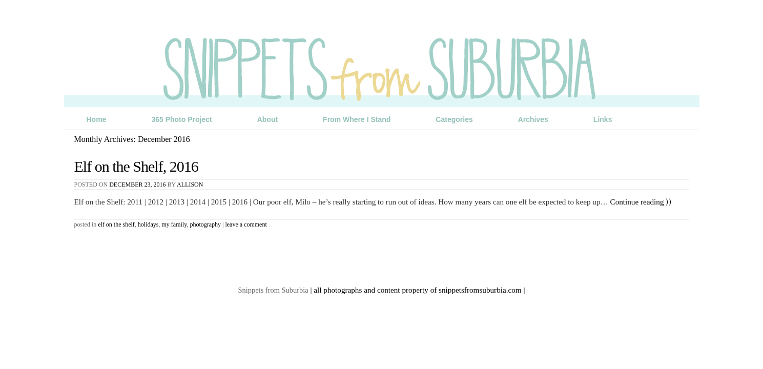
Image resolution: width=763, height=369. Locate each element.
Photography (205, 224)
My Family (174, 224)
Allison (190, 184)
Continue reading (641, 201)
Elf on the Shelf (116, 224)
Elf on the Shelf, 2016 (136, 166)
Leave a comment (245, 224)
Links (602, 119)
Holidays (148, 224)
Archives (533, 119)
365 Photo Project (181, 119)
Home (97, 119)
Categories (454, 119)
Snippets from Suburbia (273, 290)
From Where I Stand (356, 119)
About (267, 119)
